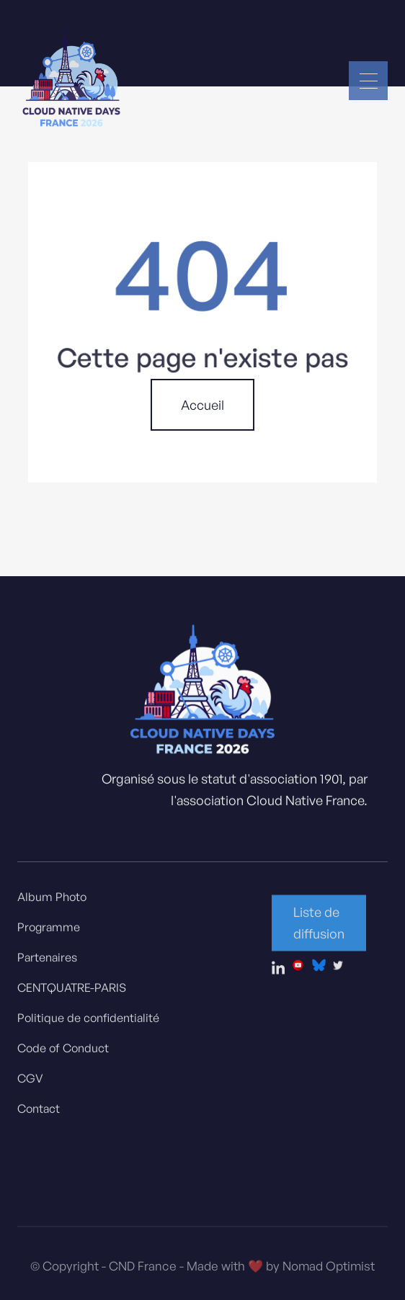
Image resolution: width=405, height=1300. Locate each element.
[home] (71, 81)
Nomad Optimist (328, 1273)
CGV (30, 1083)
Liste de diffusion (318, 927)
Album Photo (51, 901)
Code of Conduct (63, 1052)
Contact (38, 1113)
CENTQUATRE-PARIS (71, 992)
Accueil (202, 405)
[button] (368, 80)
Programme (48, 931)
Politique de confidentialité (88, 1022)
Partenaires (47, 962)
